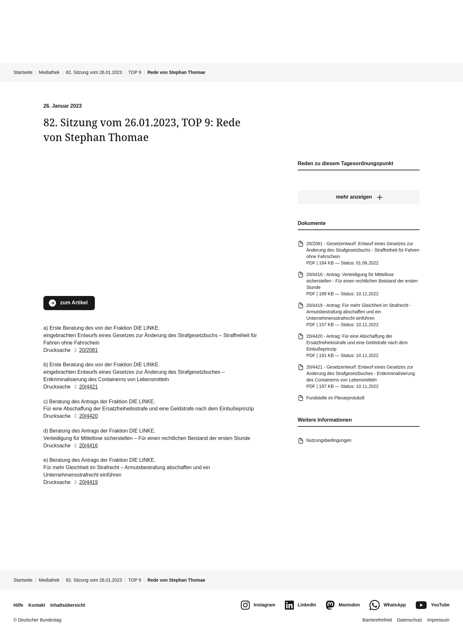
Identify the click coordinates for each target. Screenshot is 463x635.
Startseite (23, 72)
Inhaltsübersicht (67, 605)
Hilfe (18, 605)
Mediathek (49, 72)
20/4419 (85, 482)
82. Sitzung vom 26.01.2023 (94, 72)
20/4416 (85, 445)
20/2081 (85, 350)
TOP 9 (134, 72)
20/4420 (85, 416)
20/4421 (85, 386)
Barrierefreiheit (377, 619)
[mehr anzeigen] (359, 197)
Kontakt (36, 605)
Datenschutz (409, 619)
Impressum (438, 619)
